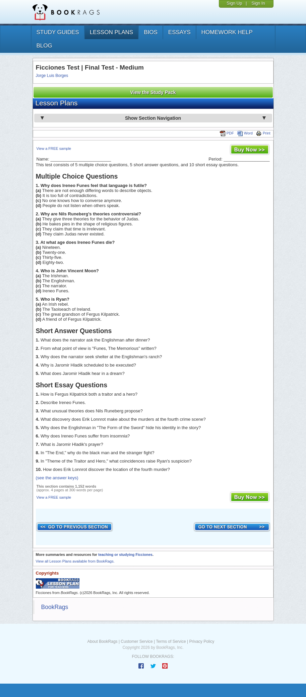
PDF (227, 133)
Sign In (258, 3)
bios (151, 32)
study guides (58, 32)
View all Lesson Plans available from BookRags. (75, 561)
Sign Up (234, 3)
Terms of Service (171, 641)
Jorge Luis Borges (52, 75)
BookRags (54, 607)
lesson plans (111, 32)
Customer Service (136, 641)
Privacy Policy (201, 641)
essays (179, 32)
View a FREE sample (54, 148)
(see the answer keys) (57, 477)
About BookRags (102, 641)
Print (263, 133)
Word (245, 133)
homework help (227, 32)
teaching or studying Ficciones (125, 555)
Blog (44, 45)
